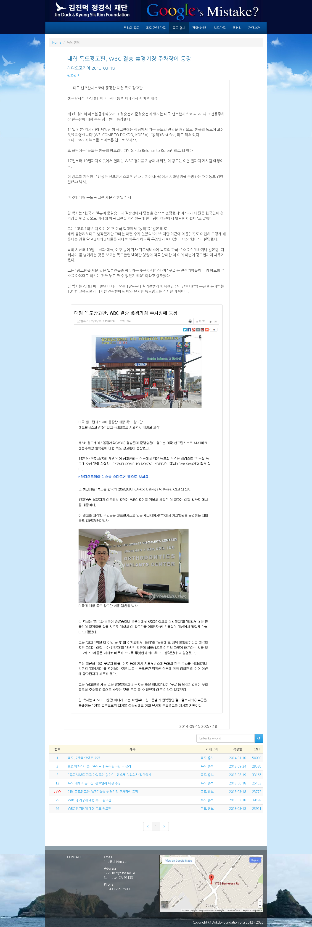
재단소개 (254, 27)
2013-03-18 (237, 791)
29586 (256, 766)
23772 (256, 791)
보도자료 (220, 27)
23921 (256, 808)
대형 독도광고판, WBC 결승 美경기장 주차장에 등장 (103, 791)
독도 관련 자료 (156, 27)
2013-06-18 (237, 783)
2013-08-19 (237, 774)
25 (57, 800)
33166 (256, 774)
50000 (256, 758)
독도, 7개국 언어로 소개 (84, 758)
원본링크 (73, 75)
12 (57, 783)
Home (56, 42)
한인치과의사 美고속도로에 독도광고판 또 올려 (99, 766)
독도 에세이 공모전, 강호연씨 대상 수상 (94, 783)
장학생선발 (199, 27)
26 (57, 808)
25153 (256, 783)
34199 (256, 800)
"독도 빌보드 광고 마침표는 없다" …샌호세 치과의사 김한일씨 (109, 774)
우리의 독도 (131, 27)
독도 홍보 (178, 27)
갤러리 (237, 27)
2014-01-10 (237, 758)
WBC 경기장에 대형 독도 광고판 (89, 800)
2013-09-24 (237, 766)
